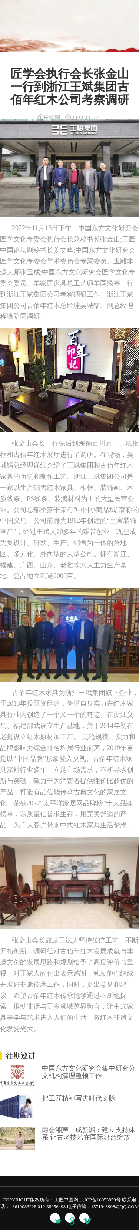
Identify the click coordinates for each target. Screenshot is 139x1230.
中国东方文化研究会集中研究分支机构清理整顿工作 (88, 1072)
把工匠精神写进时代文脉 (78, 1098)
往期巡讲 (21, 1056)
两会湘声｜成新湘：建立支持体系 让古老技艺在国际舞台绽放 (88, 1133)
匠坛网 (48, 118)
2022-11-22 (82, 118)
